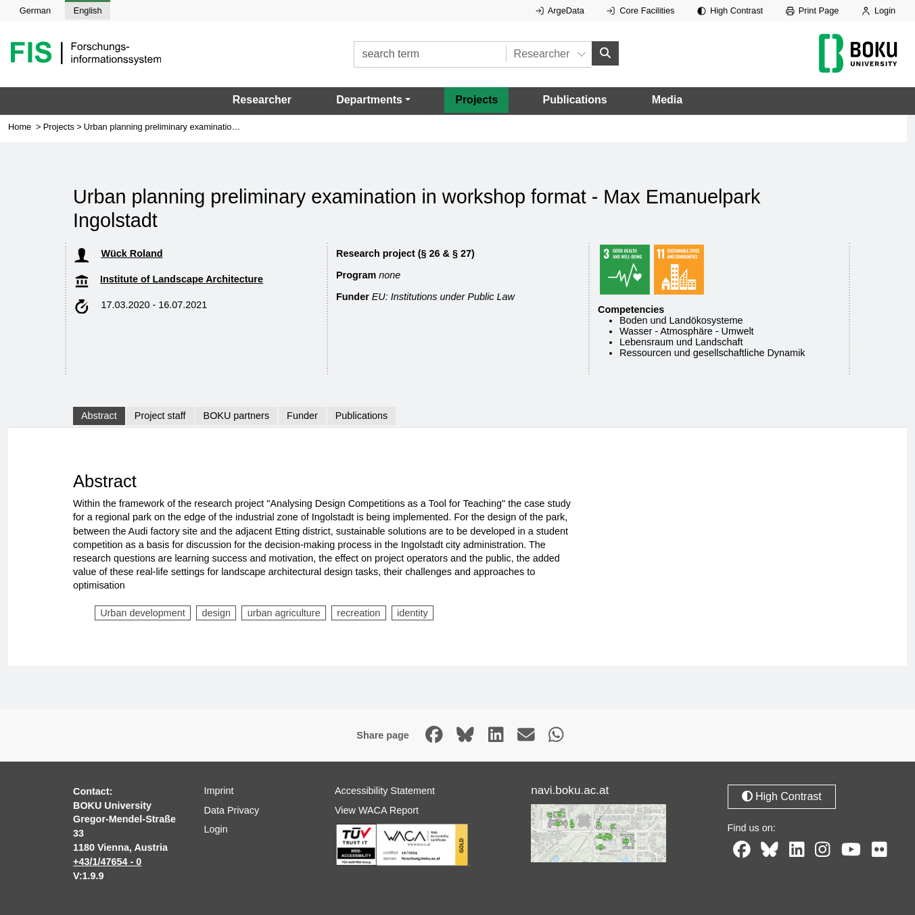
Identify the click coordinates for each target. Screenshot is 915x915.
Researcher (262, 99)
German (35, 10)
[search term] (430, 54)
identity (412, 613)
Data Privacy (232, 810)
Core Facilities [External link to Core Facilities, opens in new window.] (640, 10)
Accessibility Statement (385, 790)
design (216, 613)
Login (878, 10)
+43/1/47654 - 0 (107, 861)
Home (19, 127)
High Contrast (730, 10)
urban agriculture (284, 613)
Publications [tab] (361, 415)
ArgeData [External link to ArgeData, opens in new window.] (560, 10)
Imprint (219, 790)
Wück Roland (131, 253)
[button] (373, 100)
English (88, 10)
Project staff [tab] (160, 415)
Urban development (142, 613)
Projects (476, 99)
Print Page (812, 10)
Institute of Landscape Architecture (181, 279)
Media (667, 99)
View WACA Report (377, 810)
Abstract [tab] (99, 415)
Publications (575, 99)
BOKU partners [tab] (237, 415)
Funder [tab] (302, 415)
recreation (358, 613)
